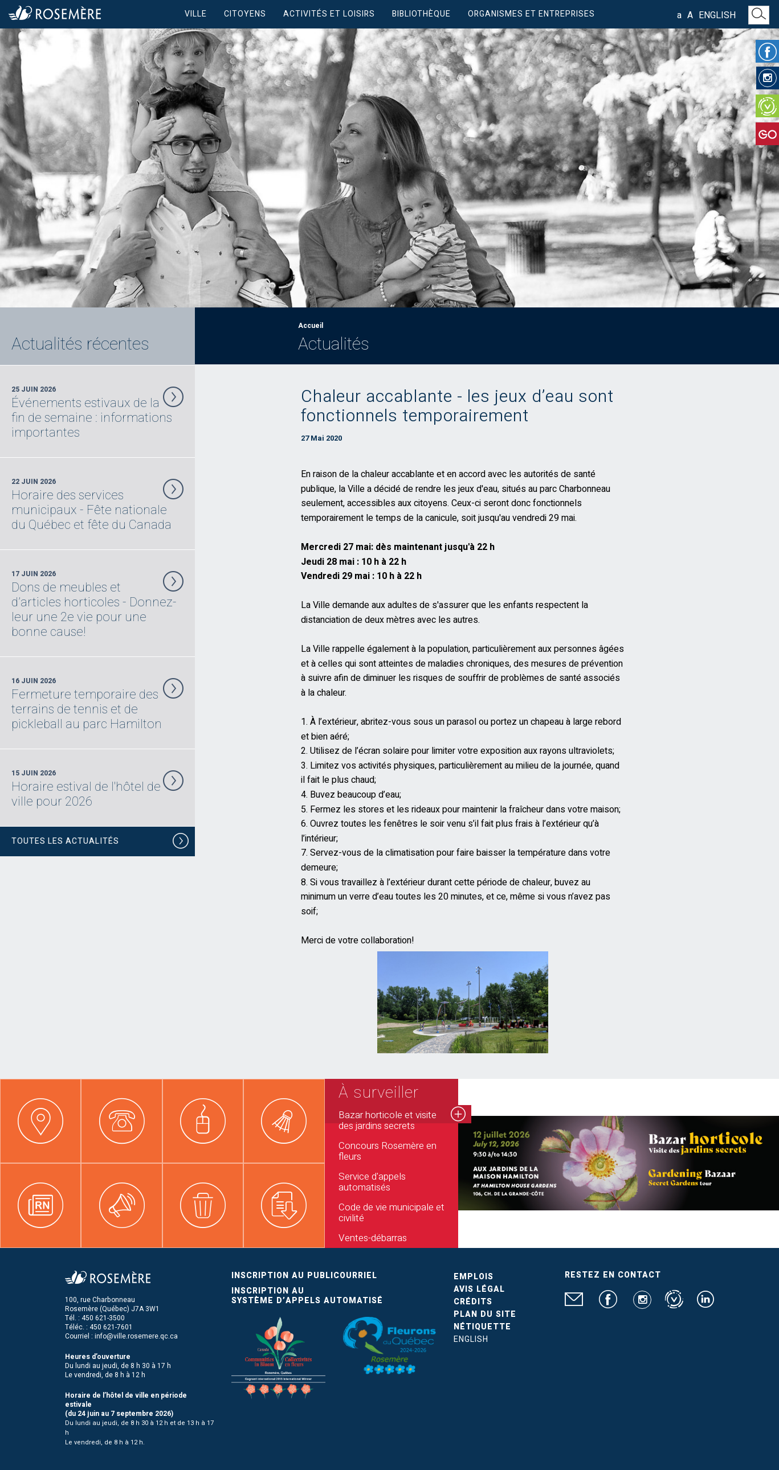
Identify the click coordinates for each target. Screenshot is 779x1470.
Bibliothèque (421, 14)
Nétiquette (482, 1327)
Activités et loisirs (329, 14)
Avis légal (479, 1289)
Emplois (473, 1277)
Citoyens (245, 14)
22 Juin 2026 (97, 504)
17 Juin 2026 (97, 604)
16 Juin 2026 (97, 704)
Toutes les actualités (100, 843)
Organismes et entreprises (531, 14)
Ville (196, 14)
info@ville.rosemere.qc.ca (136, 1336)
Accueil (310, 326)
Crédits (473, 1302)
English (717, 15)
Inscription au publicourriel (304, 1276)
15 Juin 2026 (97, 788)
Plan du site (485, 1314)
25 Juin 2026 (97, 412)
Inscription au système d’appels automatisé (307, 1296)
